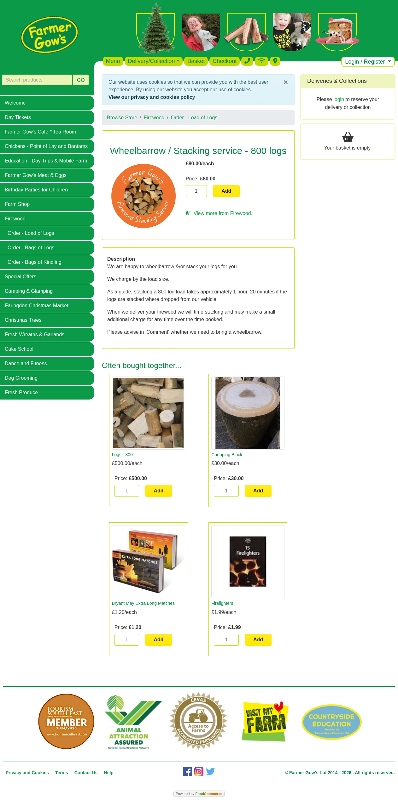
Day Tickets (18, 117)
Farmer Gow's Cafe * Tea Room (40, 131)
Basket (196, 61)
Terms (61, 772)
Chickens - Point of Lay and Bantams (46, 146)
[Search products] (37, 80)
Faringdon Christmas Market (36, 305)
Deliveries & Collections (337, 81)
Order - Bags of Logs (31, 247)
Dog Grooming (21, 378)
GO (81, 80)
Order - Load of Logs (31, 233)
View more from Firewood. (219, 213)
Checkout (225, 61)
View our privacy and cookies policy (151, 97)
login (338, 99)
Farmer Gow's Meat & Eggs (36, 175)
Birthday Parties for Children (36, 189)
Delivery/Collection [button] (151, 61)
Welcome (15, 102)
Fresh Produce (21, 392)
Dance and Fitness (26, 363)
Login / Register (365, 62)
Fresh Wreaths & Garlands (34, 334)
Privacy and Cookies (27, 772)
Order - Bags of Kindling (34, 262)
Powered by (199, 794)
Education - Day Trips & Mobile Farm (46, 160)
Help (109, 772)
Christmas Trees (23, 320)
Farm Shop (17, 204)
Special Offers (20, 276)
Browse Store (122, 117)
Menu (113, 61)
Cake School (19, 349)
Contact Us (86, 772)
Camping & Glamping (29, 291)
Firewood (15, 218)
